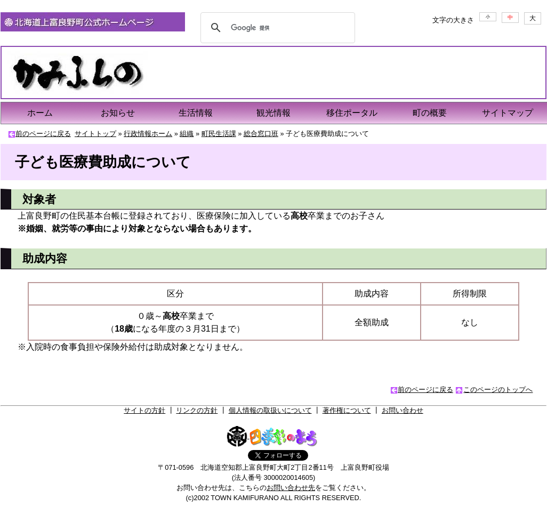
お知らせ (118, 112)
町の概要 (430, 112)
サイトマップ (507, 112)
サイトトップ (95, 134)
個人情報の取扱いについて (270, 410)
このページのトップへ (498, 390)
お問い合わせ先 (291, 488)
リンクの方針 (197, 410)
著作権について (347, 410)
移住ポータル (351, 112)
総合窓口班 (261, 134)
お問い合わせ (402, 410)
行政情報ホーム (148, 134)
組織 (187, 134)
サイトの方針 (144, 410)
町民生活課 (219, 134)
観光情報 (273, 112)
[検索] (276, 27)
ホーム (40, 112)
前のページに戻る (43, 134)
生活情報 (196, 112)
